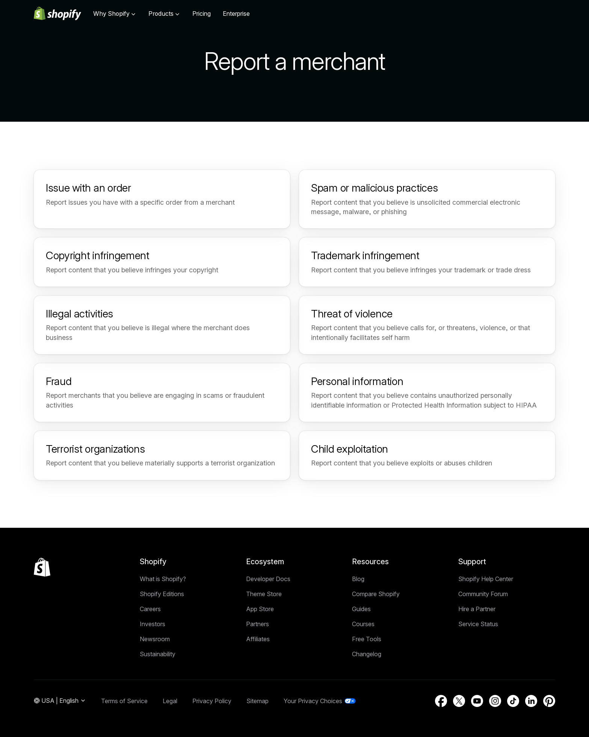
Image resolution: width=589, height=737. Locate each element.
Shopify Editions (162, 594)
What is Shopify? (163, 579)
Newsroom (155, 639)
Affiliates (258, 639)
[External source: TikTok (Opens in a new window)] (513, 701)
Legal (170, 701)
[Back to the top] (42, 567)
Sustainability (157, 654)
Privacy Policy (211, 701)
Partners (257, 624)
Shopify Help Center (485, 579)
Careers (150, 609)
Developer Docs (268, 579)
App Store (260, 609)
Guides (361, 609)
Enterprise (236, 13)
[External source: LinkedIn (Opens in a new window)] (531, 701)
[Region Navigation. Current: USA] (60, 701)
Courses (363, 624)
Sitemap (257, 701)
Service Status (478, 624)
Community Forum (483, 594)
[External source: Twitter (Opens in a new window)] (459, 701)
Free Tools (366, 639)
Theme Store (264, 594)
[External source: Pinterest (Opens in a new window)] (549, 701)
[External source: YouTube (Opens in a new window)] (477, 701)
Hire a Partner (476, 609)
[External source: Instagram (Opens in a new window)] (495, 701)
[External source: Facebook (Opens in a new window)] (441, 701)
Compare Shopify (376, 594)
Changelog (366, 654)
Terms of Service (124, 701)
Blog (358, 579)
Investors (152, 624)
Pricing (201, 13)
